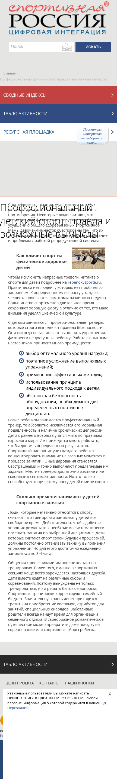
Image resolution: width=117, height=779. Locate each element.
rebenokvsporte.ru (84, 282)
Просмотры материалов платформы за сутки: (92, 135)
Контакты (49, 683)
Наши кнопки (79, 683)
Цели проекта (19, 683)
